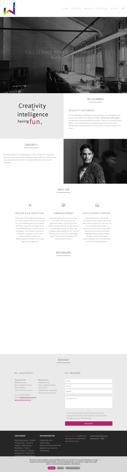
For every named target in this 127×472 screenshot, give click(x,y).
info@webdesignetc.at (28, 397)
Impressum (94, 438)
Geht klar (52, 468)
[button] (123, 8)
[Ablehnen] (100, 460)
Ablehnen (60, 468)
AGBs (102, 438)
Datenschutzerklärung (98, 436)
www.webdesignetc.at (23, 400)
